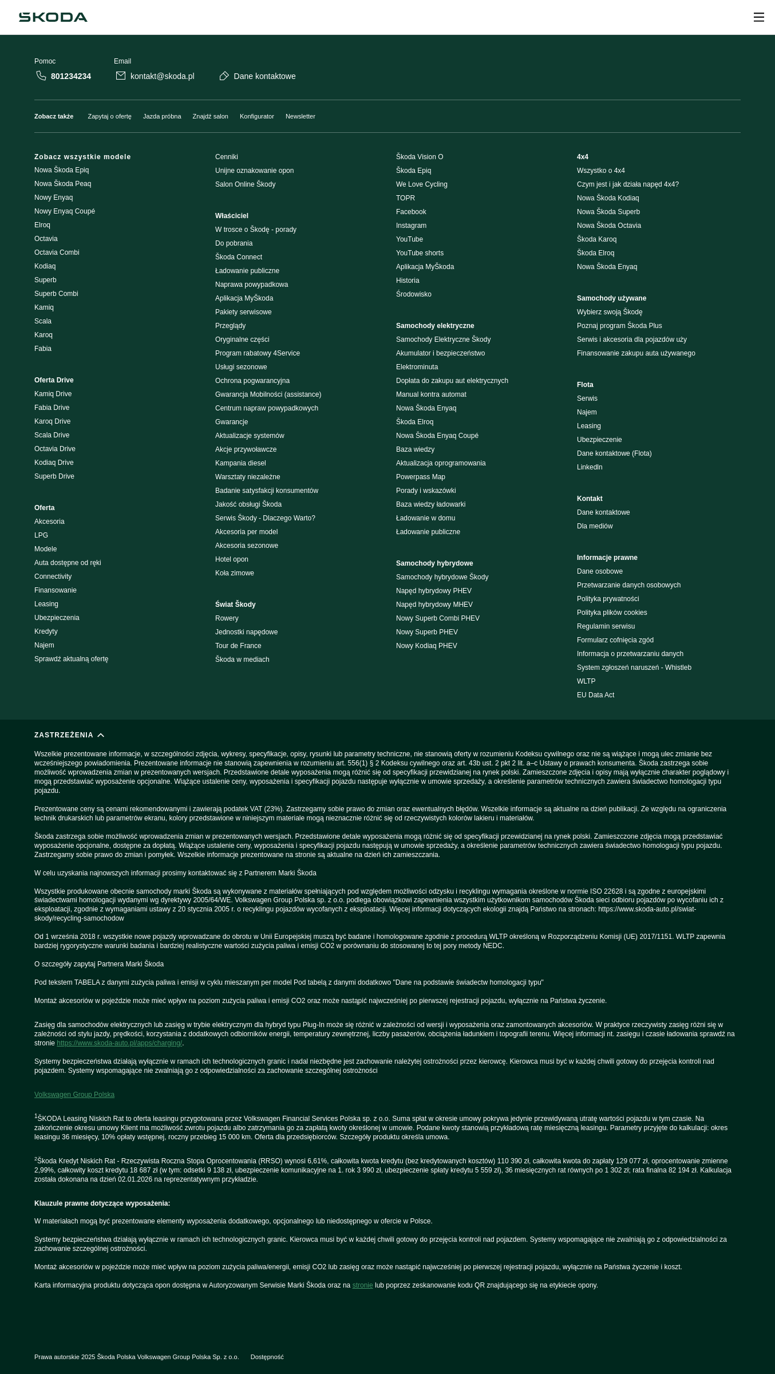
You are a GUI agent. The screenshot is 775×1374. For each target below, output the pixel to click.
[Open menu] (759, 17)
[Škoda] (53, 17)
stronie (363, 1285)
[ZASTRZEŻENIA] (387, 1024)
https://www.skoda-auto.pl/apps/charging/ (119, 1043)
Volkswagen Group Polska (74, 1095)
